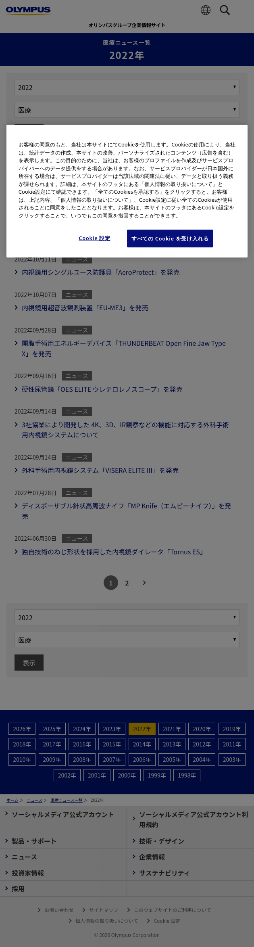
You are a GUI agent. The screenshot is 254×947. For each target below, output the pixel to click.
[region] (127, 191)
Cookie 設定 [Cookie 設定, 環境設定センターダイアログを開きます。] (94, 238)
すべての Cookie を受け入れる (170, 238)
